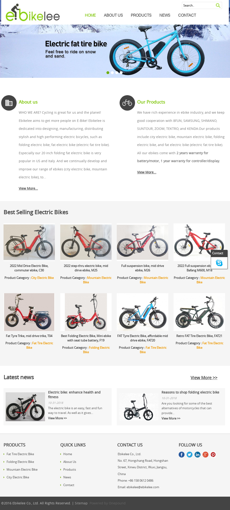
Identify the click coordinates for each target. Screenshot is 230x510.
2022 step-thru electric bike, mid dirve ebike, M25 (86, 268)
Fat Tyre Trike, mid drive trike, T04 (29, 336)
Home (90, 15)
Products (141, 15)
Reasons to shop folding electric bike (190, 392)
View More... (28, 188)
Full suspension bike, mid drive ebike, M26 (142, 268)
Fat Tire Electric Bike (20, 454)
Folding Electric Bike (20, 462)
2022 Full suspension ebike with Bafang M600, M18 (199, 268)
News (164, 15)
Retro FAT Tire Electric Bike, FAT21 (199, 336)
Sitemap (81, 503)
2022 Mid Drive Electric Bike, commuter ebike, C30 (29, 268)
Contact (187, 15)
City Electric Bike (42, 278)
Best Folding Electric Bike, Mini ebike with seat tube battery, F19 (86, 338)
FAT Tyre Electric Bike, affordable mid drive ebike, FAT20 (142, 338)
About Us (113, 15)
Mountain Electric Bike (22, 469)
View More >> (204, 377)
